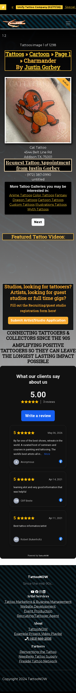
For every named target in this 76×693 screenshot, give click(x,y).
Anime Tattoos (20, 195)
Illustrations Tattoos (51, 204)
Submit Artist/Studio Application (38, 320)
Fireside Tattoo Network (38, 661)
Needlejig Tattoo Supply (38, 656)
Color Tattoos (43, 195)
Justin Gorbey (42, 67)
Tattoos (14, 54)
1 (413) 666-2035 (38, 638)
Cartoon (39, 54)
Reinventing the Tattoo (38, 652)
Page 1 (63, 54)
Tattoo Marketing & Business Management (38, 602)
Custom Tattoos (22, 204)
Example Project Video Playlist (38, 634)
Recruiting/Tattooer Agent (38, 616)
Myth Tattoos (38, 209)
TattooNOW (38, 629)
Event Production (38, 611)
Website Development (38, 606)
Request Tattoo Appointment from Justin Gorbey (38, 165)
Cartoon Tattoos (50, 200)
